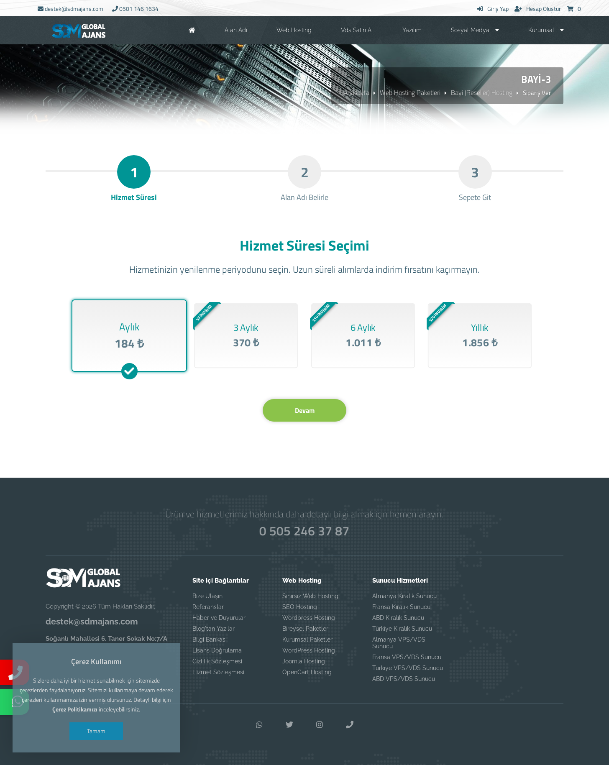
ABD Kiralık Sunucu (398, 617)
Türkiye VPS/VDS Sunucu (407, 668)
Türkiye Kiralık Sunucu (402, 628)
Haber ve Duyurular (219, 617)
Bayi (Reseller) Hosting (481, 92)
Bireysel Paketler (305, 628)
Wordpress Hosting (308, 617)
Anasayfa (356, 92)
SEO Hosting (299, 607)
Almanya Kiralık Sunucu (404, 596)
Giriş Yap (493, 8)
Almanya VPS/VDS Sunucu (398, 643)
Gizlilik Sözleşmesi (217, 661)
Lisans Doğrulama (217, 650)
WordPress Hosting (308, 650)
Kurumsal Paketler (307, 639)
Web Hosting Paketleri (410, 92)
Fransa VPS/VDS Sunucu (406, 657)
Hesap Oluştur (537, 8)
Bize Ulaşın (207, 596)
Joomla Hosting (303, 661)
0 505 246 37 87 (304, 531)
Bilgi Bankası (209, 639)
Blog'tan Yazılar (213, 628)
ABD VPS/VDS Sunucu (403, 678)
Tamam (96, 731)
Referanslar (208, 607)
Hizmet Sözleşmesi (218, 672)
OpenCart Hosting (307, 672)
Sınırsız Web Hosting (310, 596)
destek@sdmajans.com (70, 8)
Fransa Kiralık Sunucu (401, 607)
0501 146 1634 (135, 8)
